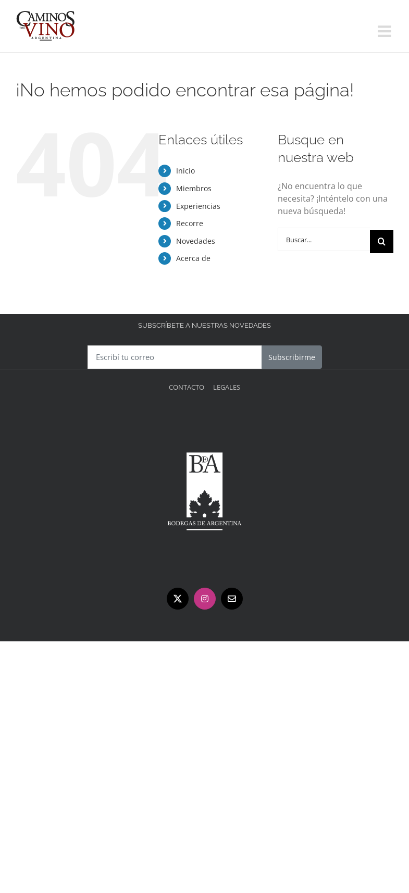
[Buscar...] (324, 239)
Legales (226, 387)
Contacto (186, 387)
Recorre (189, 223)
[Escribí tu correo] (175, 357)
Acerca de (193, 258)
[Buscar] (381, 241)
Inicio (185, 171)
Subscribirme (291, 357)
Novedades (195, 241)
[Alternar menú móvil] (385, 31)
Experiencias (198, 206)
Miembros (194, 188)
